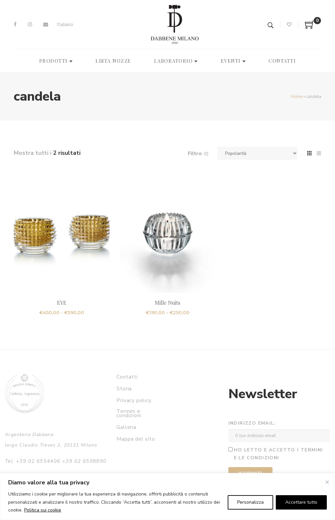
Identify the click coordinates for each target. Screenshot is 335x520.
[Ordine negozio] (257, 153)
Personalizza (250, 502)
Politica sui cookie (42, 510)
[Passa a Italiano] (65, 24)
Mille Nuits (168, 302)
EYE (61, 302)
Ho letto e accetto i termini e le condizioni (278, 454)
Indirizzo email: (252, 423)
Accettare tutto (301, 502)
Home (296, 97)
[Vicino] (327, 482)
